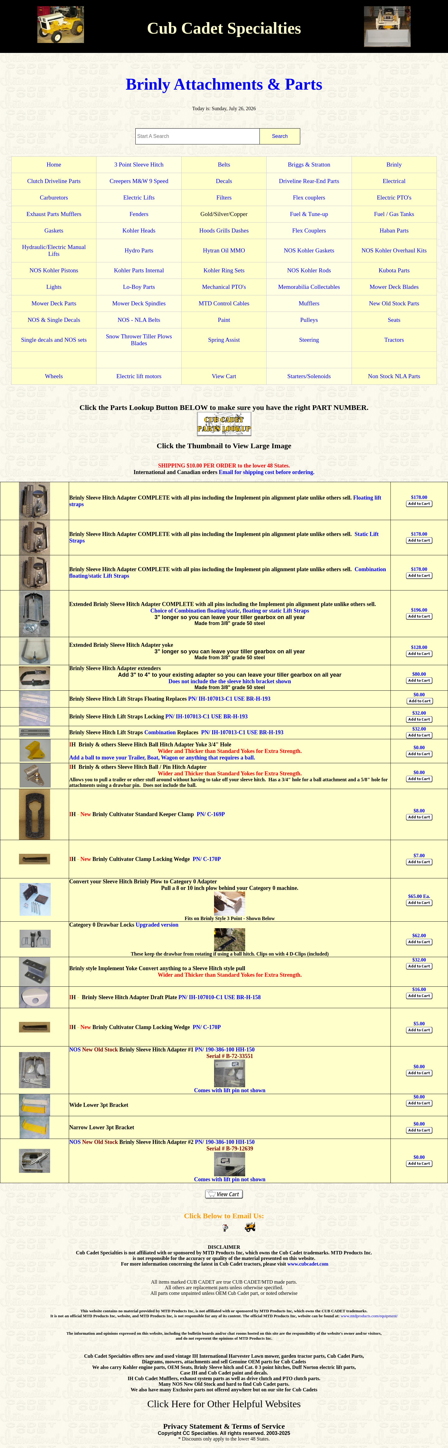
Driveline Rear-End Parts (309, 181)
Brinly (394, 164)
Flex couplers (309, 197)
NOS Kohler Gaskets (309, 250)
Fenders (138, 214)
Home (54, 164)
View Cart (224, 376)
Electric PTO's (394, 197)
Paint (224, 320)
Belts (224, 164)
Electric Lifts (139, 197)
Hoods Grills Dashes (224, 230)
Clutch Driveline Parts (54, 181)
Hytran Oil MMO (224, 250)
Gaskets (53, 230)
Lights (54, 287)
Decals (224, 181)
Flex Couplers (309, 230)
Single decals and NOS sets (54, 339)
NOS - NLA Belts (139, 320)
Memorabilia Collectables (309, 287)
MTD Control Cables (223, 303)
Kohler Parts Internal (139, 270)
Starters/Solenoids (309, 376)
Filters (223, 197)
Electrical (394, 181)
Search (280, 136)
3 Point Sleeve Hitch (138, 164)
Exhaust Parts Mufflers (54, 214)
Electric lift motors (138, 376)
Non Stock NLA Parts (394, 376)
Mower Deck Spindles (139, 303)
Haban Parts (394, 230)
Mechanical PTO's (224, 287)
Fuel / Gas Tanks (394, 214)
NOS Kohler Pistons (54, 270)
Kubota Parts (394, 270)
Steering (309, 339)
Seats (394, 320)
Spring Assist (224, 339)
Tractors (394, 339)
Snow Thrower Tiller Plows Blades (139, 339)
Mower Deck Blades (394, 287)
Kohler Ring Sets (224, 270)
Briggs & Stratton (309, 164)
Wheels (54, 376)
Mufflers (309, 303)
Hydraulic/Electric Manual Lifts (54, 250)
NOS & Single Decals (54, 320)
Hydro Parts (138, 250)
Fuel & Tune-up (309, 214)
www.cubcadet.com (308, 1264)
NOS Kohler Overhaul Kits (394, 250)
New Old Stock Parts (394, 303)
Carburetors (54, 197)
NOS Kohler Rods (309, 270)
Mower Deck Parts (53, 303)
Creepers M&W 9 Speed (139, 181)
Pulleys (309, 320)
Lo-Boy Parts (139, 287)
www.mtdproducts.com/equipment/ (369, 1316)
